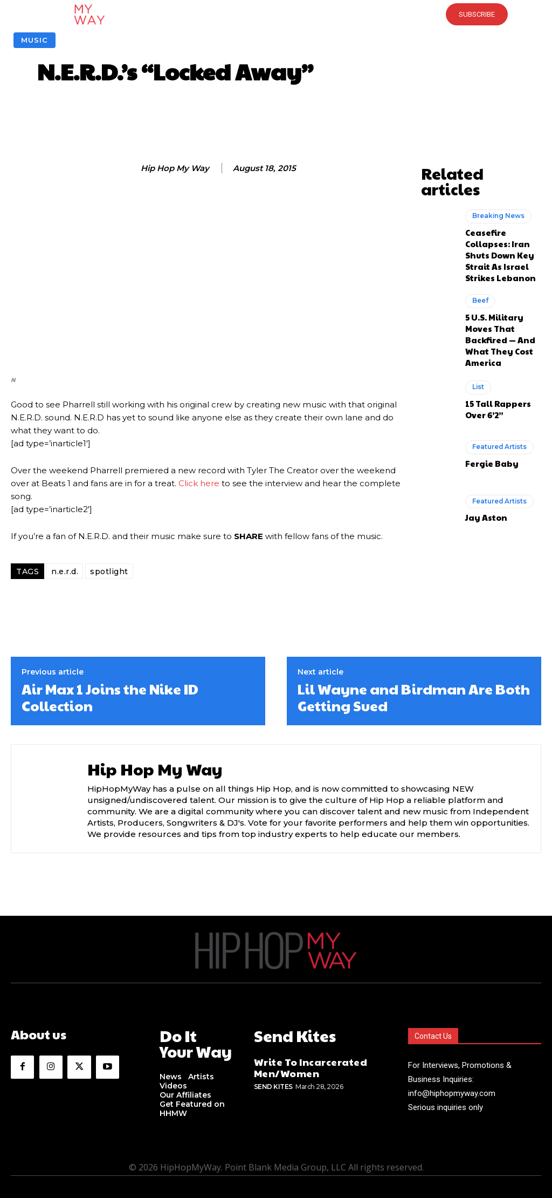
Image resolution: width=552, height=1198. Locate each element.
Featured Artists (497, 387)
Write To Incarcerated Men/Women (300, 1062)
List (477, 328)
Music (34, 40)
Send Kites (273, 1078)
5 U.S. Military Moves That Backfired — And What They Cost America (503, 288)
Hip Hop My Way (175, 168)
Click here (198, 483)
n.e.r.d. (64, 571)
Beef (479, 260)
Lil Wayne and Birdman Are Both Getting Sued (414, 697)
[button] (276, 14)
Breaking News (495, 196)
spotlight (109, 571)
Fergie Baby (487, 401)
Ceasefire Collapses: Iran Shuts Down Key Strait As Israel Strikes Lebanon (502, 224)
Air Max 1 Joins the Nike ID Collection (110, 697)
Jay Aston (482, 456)
